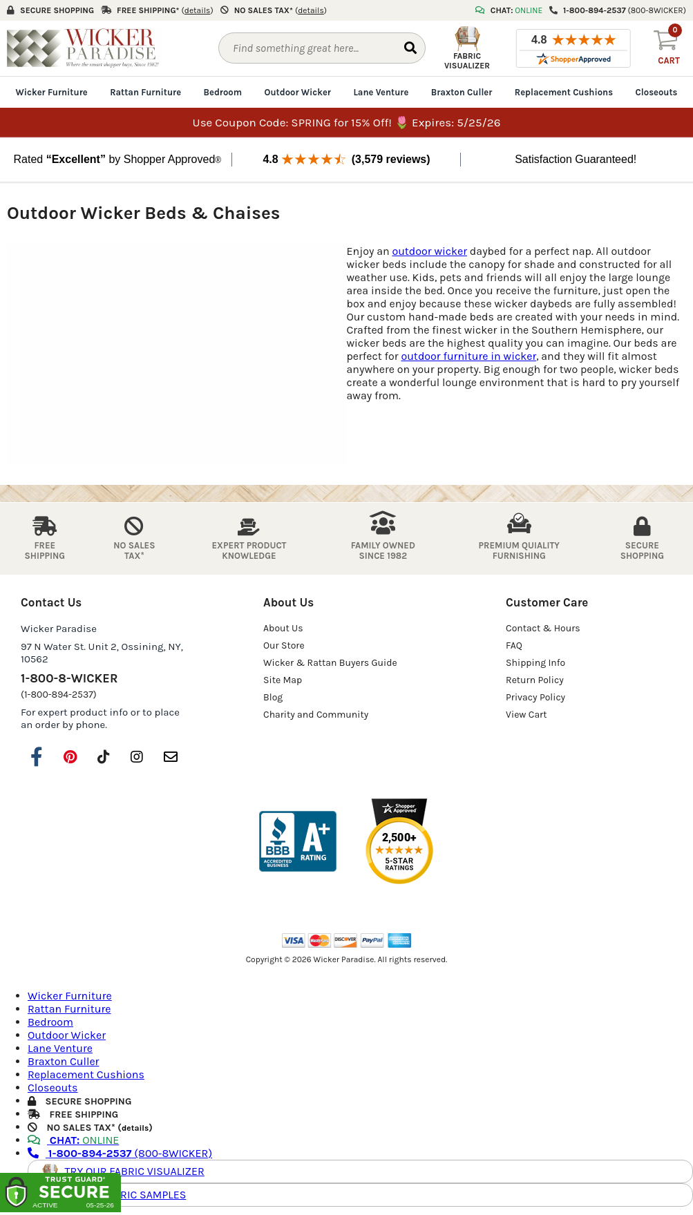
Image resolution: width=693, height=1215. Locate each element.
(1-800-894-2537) (59, 694)
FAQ (514, 645)
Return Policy (535, 680)
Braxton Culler (462, 92)
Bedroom (223, 92)
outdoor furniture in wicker (468, 356)
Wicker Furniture (52, 92)
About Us (283, 628)
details (135, 1128)
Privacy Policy (535, 697)
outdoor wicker (429, 251)
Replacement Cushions (564, 92)
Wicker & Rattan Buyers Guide (330, 663)
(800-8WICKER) (120, 1153)
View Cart (526, 714)
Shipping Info (535, 663)
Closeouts (657, 92)
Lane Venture (380, 92)
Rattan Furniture (145, 92)
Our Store (284, 645)
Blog (273, 697)
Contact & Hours (543, 628)
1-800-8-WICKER (69, 678)
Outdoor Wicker (298, 92)
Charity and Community (315, 714)
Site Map (282, 680)
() (197, 10)
